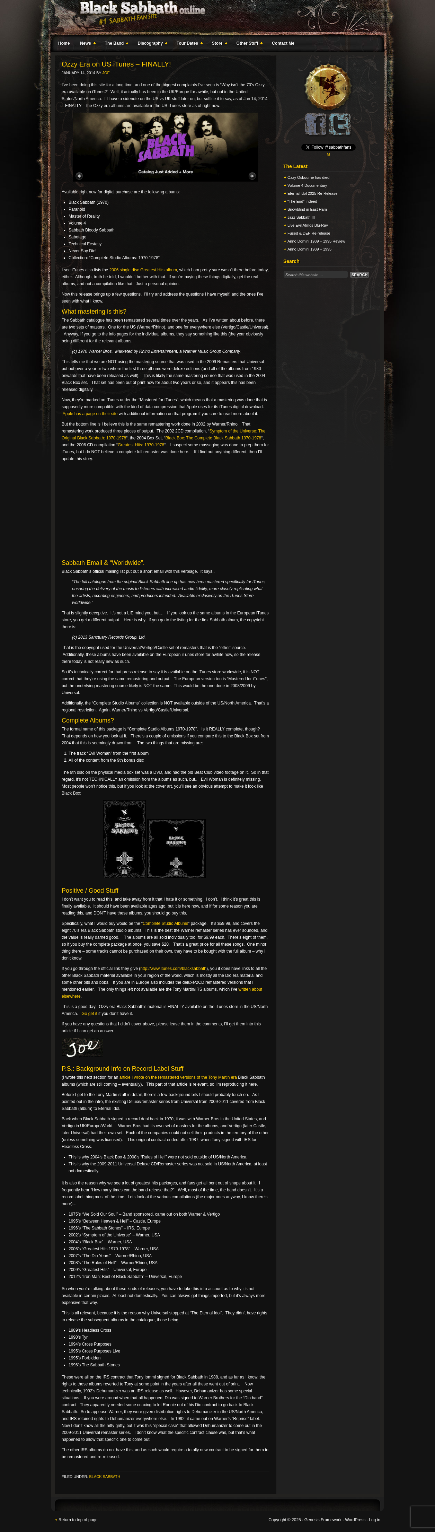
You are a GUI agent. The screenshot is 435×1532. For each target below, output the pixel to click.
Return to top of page (78, 1519)
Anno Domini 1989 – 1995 (309, 249)
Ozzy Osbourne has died (308, 177)
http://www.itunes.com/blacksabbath (173, 968)
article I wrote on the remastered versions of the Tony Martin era (178, 1077)
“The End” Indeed (302, 201)
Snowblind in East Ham (307, 209)
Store (218, 44)
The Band (115, 44)
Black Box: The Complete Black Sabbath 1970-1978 (213, 438)
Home (64, 43)
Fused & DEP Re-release (308, 233)
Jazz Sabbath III (301, 217)
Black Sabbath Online (214, 17)
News (86, 44)
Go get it (89, 1013)
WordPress (355, 1519)
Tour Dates (188, 44)
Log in (374, 1519)
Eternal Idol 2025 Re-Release (312, 193)
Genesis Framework (322, 1519)
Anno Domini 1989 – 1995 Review (316, 241)
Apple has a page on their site (90, 413)
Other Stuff (248, 44)
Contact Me (283, 43)
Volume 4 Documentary (307, 185)
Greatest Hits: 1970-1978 (141, 445)
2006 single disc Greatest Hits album (143, 270)
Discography (151, 44)
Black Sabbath (104, 1476)
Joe (105, 73)
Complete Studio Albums (165, 923)
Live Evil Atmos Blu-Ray (307, 225)
